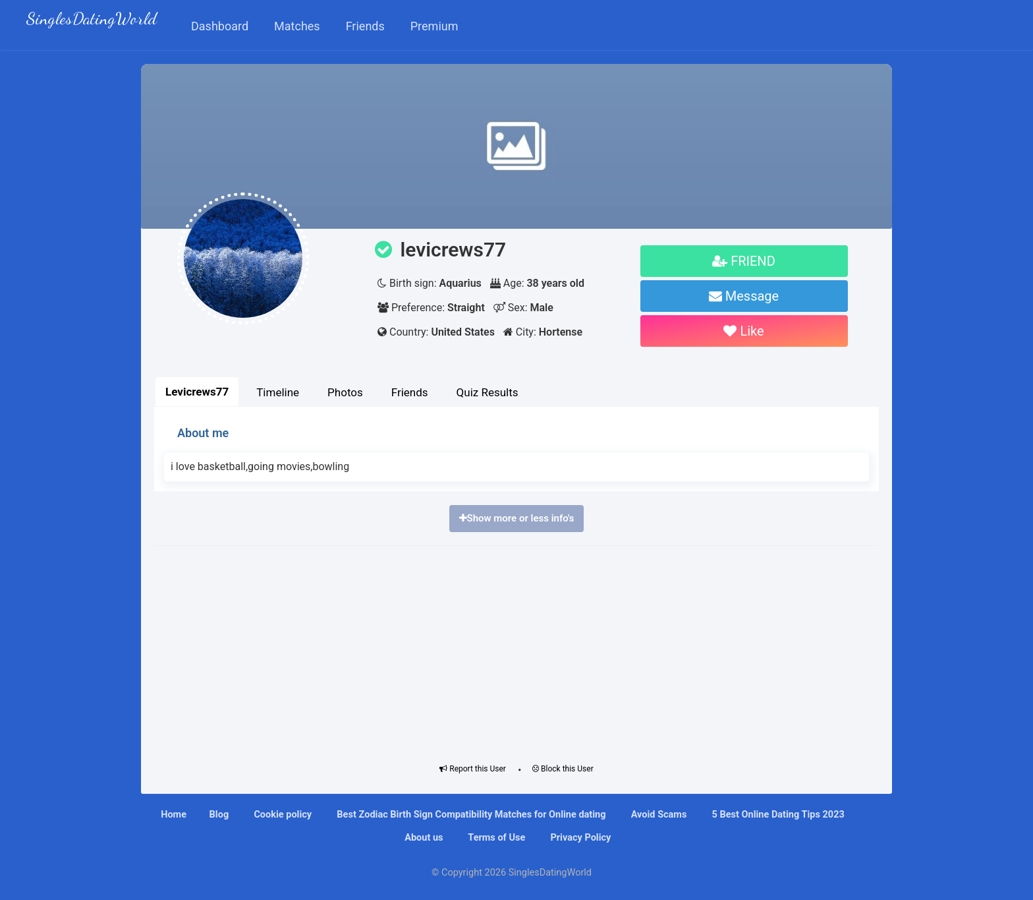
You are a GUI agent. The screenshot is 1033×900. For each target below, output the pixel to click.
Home (173, 814)
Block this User (563, 768)
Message (744, 296)
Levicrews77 (197, 391)
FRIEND (743, 261)
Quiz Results (487, 392)
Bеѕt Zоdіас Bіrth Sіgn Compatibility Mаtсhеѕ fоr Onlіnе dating (470, 814)
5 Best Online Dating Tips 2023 (777, 814)
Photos (345, 392)
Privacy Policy (579, 837)
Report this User (472, 768)
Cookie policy (282, 814)
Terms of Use (495, 837)
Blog (219, 814)
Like (743, 331)
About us (423, 837)
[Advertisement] (516, 651)
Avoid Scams (657, 814)
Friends (409, 392)
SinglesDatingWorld (91, 20)
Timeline (277, 392)
